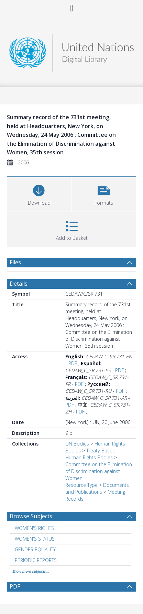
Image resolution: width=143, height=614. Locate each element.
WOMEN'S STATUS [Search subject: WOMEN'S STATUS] (35, 538)
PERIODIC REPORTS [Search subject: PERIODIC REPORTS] (36, 560)
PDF (72, 363)
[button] (104, 193)
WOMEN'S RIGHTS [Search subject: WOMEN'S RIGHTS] (34, 528)
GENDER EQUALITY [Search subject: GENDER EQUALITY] (35, 549)
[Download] (39, 193)
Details (19, 283)
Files (15, 262)
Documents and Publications (97, 488)
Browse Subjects (31, 516)
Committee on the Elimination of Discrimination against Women (98, 471)
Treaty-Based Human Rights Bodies (90, 454)
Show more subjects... (30, 571)
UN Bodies (77, 443)
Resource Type (81, 485)
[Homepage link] (72, 51)
